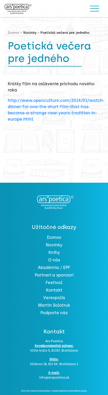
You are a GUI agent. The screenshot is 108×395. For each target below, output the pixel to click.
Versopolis (54, 297)
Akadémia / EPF (54, 267)
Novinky (30, 33)
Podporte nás (54, 312)
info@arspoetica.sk (54, 377)
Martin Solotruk (54, 305)
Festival (54, 282)
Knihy (54, 252)
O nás (54, 260)
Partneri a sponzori (54, 275)
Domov (54, 237)
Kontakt (54, 290)
